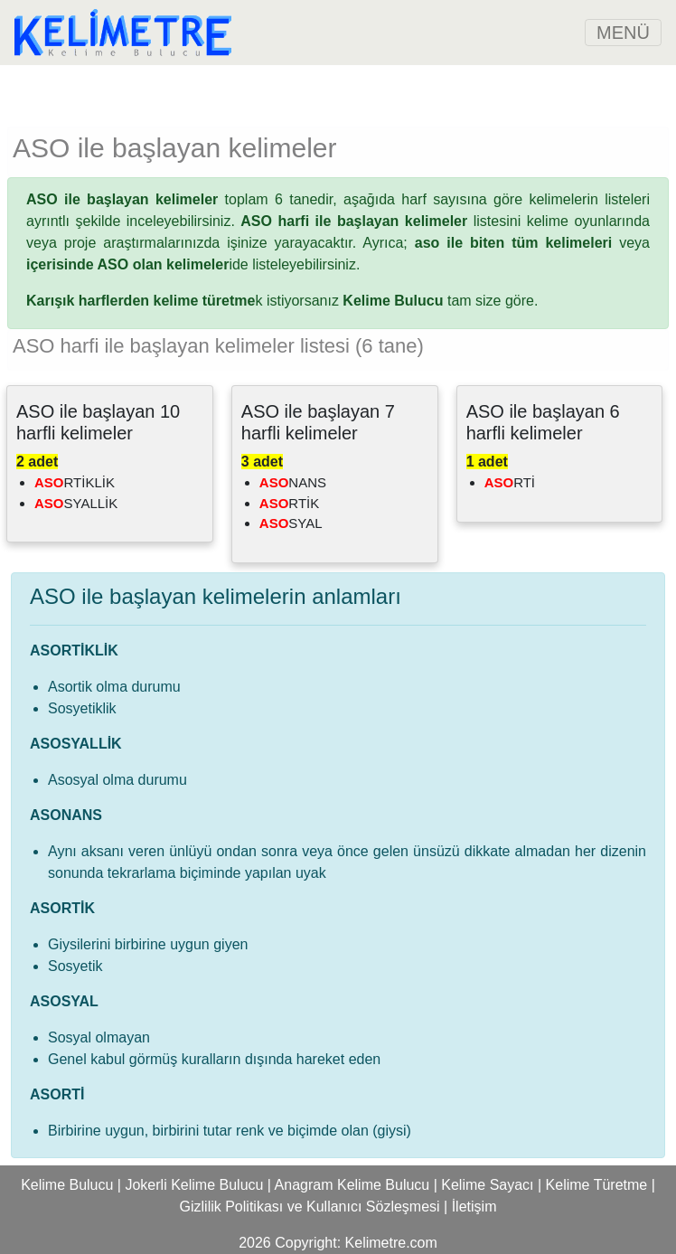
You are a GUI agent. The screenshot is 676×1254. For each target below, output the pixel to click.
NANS (292, 482)
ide (137, 264)
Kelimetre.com (391, 1242)
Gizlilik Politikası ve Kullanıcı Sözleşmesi (310, 1206)
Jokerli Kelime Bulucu (194, 1185)
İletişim (474, 1206)
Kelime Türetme (597, 1185)
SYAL (291, 523)
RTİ (509, 482)
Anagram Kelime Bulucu (352, 1185)
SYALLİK (75, 503)
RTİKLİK (74, 482)
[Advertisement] (338, 92)
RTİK (289, 503)
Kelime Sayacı (487, 1185)
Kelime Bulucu (67, 1185)
